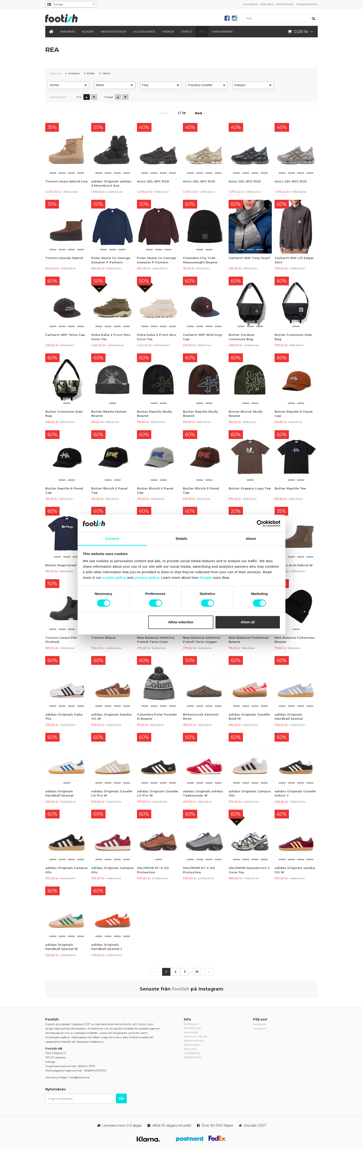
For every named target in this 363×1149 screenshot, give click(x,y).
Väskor (168, 31)
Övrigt (186, 31)
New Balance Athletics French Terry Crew (156, 640)
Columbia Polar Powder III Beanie (157, 716)
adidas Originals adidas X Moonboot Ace (111, 183)
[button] (68, 85)
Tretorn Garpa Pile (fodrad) (61, 640)
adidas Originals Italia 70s (63, 716)
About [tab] (251, 539)
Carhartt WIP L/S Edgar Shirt (294, 260)
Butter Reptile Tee (290, 488)
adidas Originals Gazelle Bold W (249, 716)
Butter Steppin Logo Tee (250, 488)
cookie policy (114, 578)
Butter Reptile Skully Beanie (154, 414)
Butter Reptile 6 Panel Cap (293, 414)
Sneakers (67, 31)
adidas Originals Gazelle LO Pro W (111, 793)
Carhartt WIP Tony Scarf (249, 258)
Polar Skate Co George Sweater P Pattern (110, 260)
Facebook (259, 1024)
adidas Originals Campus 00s (250, 793)
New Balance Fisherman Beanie (249, 640)
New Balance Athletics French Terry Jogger (202, 640)
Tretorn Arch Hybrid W (294, 565)
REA (202, 31)
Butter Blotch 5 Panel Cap (109, 490)
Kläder (88, 31)
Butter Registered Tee (64, 565)
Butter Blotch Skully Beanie (246, 414)
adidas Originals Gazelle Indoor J (295, 793)
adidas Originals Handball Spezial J (106, 947)
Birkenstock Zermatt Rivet (201, 716)
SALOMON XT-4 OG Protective (153, 870)
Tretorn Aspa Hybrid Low (66, 181)
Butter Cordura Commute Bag (241, 337)
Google (205, 578)
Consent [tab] (112, 539)
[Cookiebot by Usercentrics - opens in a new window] (260, 523)
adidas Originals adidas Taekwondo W (203, 793)
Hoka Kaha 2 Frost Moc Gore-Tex (110, 337)
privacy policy (146, 578)
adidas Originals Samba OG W (111, 716)
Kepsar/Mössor (113, 31)
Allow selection (180, 622)
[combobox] (70, 4)
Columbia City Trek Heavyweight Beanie (200, 260)
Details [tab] (181, 539)
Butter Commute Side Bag (293, 337)
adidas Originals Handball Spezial (289, 716)
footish (180, 989)
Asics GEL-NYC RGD (153, 181)
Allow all (248, 622)
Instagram (260, 1028)
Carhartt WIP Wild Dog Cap (202, 337)
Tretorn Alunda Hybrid (64, 258)
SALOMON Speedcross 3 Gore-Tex (249, 870)
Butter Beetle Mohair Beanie (109, 414)
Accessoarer (144, 31)
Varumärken (222, 31)
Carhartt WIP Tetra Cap (65, 335)
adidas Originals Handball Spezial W (61, 947)
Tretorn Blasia (103, 637)
